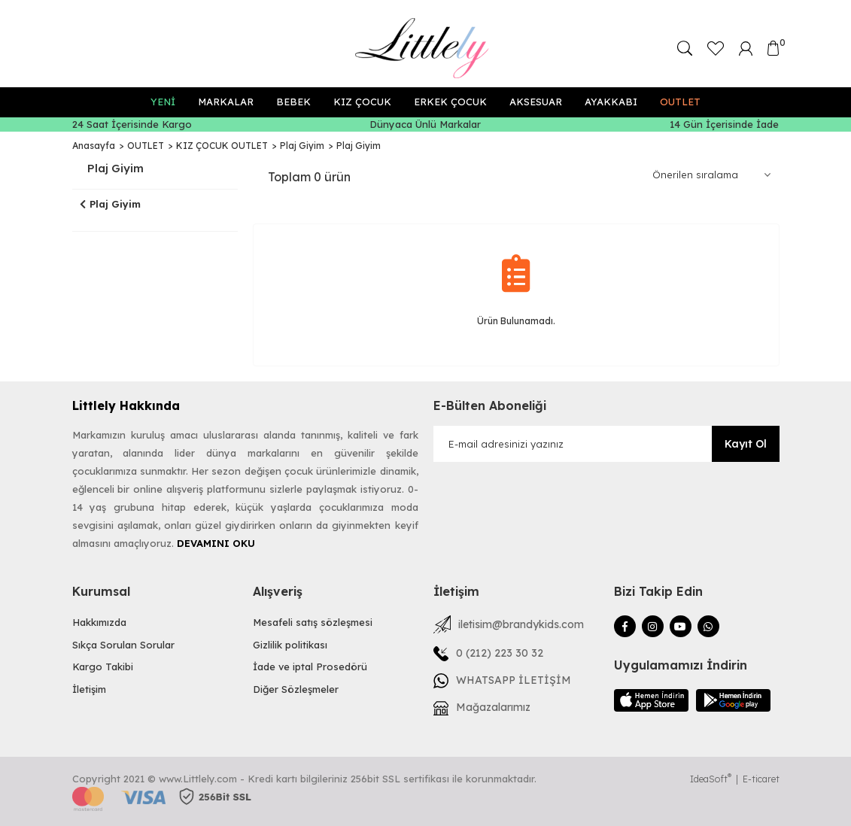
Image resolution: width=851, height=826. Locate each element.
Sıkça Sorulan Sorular (123, 645)
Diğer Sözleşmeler (296, 689)
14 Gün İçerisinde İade (724, 124)
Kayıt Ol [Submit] (746, 444)
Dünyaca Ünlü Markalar (425, 124)
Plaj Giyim (358, 145)
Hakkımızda (99, 622)
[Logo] (426, 48)
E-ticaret (761, 779)
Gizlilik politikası (290, 645)
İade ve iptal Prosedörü (310, 666)
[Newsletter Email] (606, 444)
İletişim (89, 689)
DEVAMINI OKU (216, 543)
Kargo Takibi (102, 666)
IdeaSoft (710, 779)
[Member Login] (745, 47)
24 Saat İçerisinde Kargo (132, 124)
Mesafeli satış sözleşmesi (312, 622)
